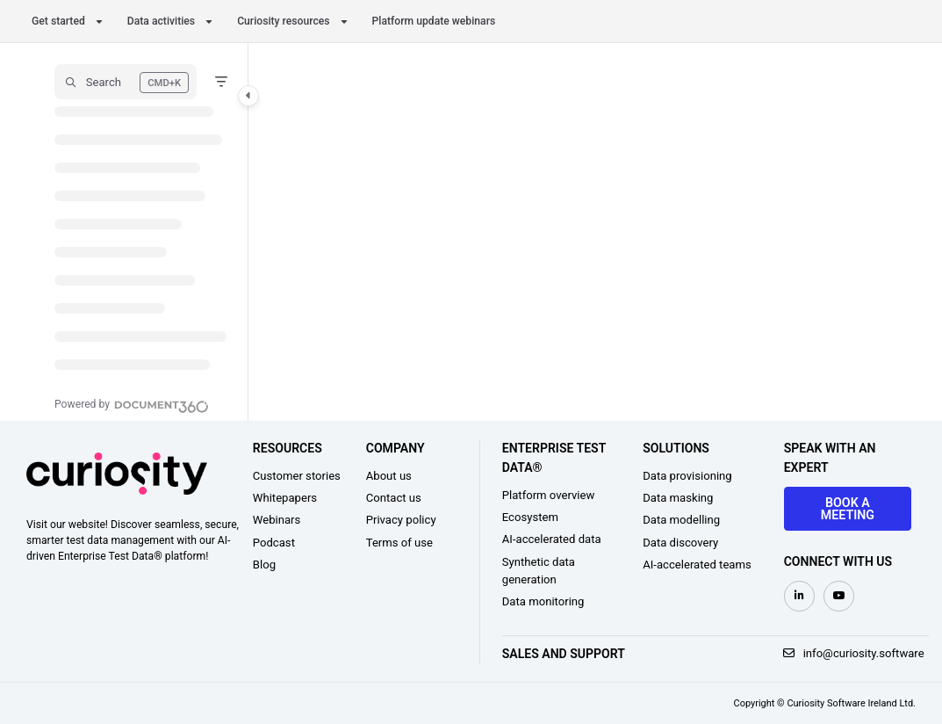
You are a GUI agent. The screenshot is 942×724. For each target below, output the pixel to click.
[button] (125, 81)
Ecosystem (530, 517)
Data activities (161, 21)
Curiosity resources (283, 21)
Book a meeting (847, 509)
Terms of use (399, 542)
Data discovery (680, 542)
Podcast (274, 542)
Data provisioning (687, 475)
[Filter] (221, 81)
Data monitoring (543, 601)
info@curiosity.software (853, 653)
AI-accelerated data (551, 539)
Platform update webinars (434, 21)
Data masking (678, 497)
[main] (582, 232)
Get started (58, 21)
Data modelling (681, 519)
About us (389, 475)
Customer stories (297, 475)
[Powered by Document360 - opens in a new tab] (131, 404)
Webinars (277, 519)
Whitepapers (285, 497)
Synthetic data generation (538, 570)
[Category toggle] (248, 95)
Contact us (393, 497)
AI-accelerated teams (697, 564)
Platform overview (548, 495)
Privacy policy (401, 519)
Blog (264, 564)
